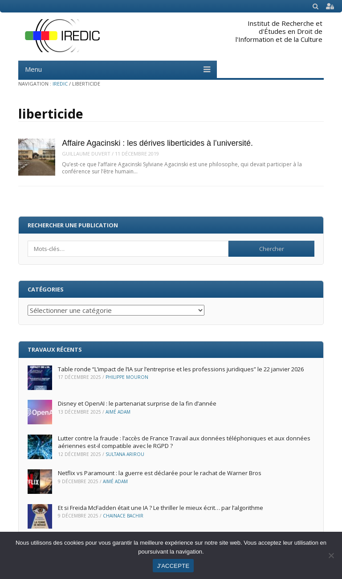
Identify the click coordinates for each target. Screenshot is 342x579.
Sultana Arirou (125, 454)
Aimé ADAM (118, 412)
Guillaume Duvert (86, 153)
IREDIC (60, 83)
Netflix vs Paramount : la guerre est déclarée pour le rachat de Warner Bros (159, 473)
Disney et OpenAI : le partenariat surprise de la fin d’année (137, 403)
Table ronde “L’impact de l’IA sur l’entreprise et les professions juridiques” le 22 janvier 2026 (181, 369)
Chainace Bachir (123, 516)
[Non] (330, 555)
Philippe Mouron (127, 377)
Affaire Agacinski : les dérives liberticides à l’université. (157, 143)
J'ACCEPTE (173, 566)
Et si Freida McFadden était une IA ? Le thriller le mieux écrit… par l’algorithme (161, 508)
